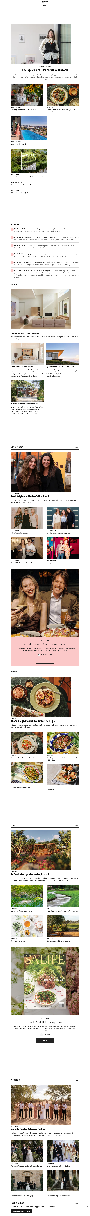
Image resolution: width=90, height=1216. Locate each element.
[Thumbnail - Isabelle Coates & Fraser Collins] (45, 1110)
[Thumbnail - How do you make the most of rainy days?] (63, 898)
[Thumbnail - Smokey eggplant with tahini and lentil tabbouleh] (63, 746)
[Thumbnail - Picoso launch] (46, 246)
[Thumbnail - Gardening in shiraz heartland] (63, 928)
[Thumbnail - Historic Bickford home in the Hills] (27, 397)
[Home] (45, 2)
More (77, 447)
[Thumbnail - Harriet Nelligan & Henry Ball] (63, 1183)
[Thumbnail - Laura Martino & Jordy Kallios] (63, 1153)
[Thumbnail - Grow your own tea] (27, 928)
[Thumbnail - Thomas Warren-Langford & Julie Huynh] (27, 1153)
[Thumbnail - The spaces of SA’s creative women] (45, 52)
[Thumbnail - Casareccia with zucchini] (27, 775)
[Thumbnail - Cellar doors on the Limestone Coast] (45, 184)
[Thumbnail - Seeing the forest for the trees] (27, 898)
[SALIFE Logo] (45, 5)
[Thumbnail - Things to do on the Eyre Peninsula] (46, 274)
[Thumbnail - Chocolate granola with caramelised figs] (45, 702)
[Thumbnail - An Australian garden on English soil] (45, 855)
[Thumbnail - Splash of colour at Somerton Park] (63, 360)
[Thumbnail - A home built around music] (27, 360)
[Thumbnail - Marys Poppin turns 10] (63, 550)
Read (45, 661)
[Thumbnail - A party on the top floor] (45, 130)
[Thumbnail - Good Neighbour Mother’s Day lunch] (45, 477)
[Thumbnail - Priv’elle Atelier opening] (27, 520)
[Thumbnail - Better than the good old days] (46, 238)
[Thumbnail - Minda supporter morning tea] (63, 520)
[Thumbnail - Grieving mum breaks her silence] (27, 97)
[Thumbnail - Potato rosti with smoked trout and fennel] (27, 745)
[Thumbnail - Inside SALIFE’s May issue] (45, 192)
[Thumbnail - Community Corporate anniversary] (46, 230)
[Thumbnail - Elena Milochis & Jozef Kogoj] (27, 1183)
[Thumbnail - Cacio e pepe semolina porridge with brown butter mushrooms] (63, 98)
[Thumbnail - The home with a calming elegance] (45, 314)
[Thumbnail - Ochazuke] (63, 777)
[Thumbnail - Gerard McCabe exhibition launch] (27, 550)
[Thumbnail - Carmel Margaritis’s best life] (46, 263)
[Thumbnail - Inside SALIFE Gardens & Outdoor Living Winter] (45, 163)
